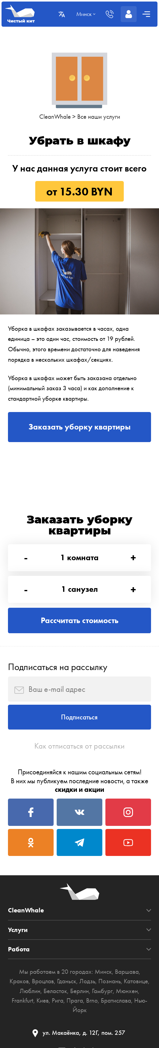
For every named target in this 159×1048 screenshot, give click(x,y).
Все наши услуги (98, 116)
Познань (109, 981)
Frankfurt (22, 1000)
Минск (103, 971)
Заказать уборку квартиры (79, 427)
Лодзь (87, 981)
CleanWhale (55, 116)
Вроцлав (43, 981)
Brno (92, 1000)
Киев (42, 1000)
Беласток (55, 991)
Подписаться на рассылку (57, 666)
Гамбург (102, 991)
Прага (74, 1000)
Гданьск (66, 981)
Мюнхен (127, 991)
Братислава (116, 1000)
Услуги (18, 930)
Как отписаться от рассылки (79, 745)
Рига (57, 1000)
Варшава (127, 971)
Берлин (79, 991)
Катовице (136, 981)
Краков (19, 981)
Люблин (30, 991)
